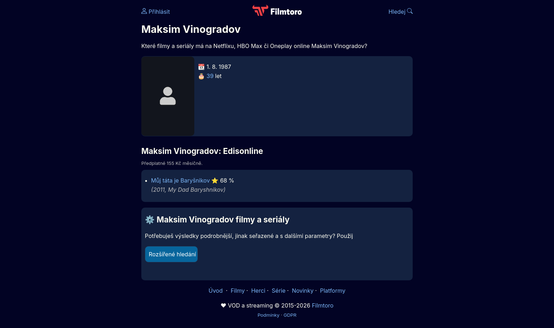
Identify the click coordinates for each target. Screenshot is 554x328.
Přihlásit (155, 11)
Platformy (333, 290)
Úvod (216, 290)
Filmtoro (323, 305)
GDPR (289, 315)
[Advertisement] (90, 109)
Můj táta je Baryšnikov (180, 180)
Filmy (238, 290)
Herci (258, 290)
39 (210, 75)
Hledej (400, 11)
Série (278, 290)
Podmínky (268, 315)
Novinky (302, 290)
